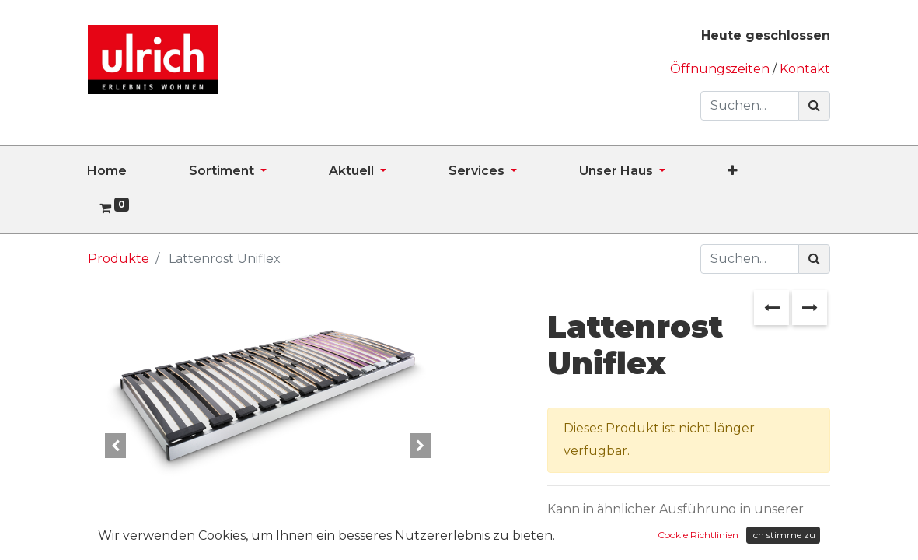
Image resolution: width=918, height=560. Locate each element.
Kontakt (805, 68)
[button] (764, 171)
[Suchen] (814, 106)
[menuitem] (138, 171)
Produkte (118, 258)
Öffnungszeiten (721, 68)
